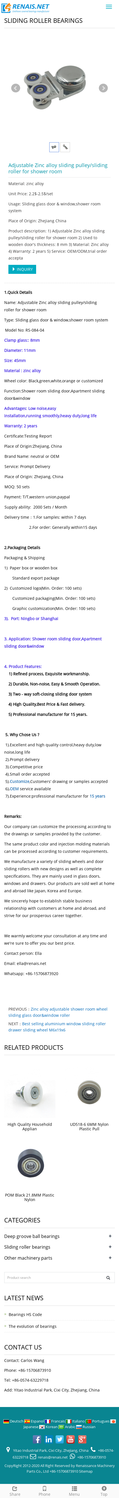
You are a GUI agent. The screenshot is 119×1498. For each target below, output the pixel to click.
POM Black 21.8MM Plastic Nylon (29, 1197)
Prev (15, 88)
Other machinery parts (28, 1258)
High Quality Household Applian (30, 1126)
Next (103, 88)
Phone (44, 1490)
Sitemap (86, 1471)
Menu (74, 1490)
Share (15, 1490)
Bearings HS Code (25, 1314)
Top (104, 1490)
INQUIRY (22, 269)
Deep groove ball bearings (32, 1236)
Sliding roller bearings (27, 1247)
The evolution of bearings (33, 1326)
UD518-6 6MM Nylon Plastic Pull (89, 1126)
